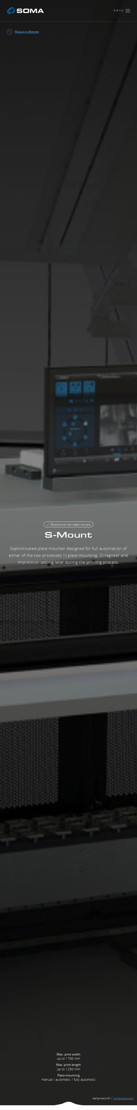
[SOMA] (25, 10)
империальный (123, 1098)
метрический (101, 1098)
